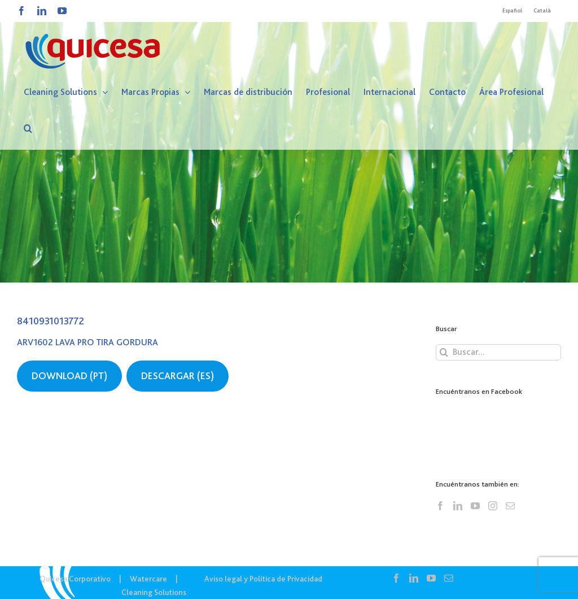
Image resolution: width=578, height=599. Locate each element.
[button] (28, 128)
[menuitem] (512, 11)
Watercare (148, 578)
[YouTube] (475, 505)
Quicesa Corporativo (75, 578)
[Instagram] (492, 505)
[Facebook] (440, 505)
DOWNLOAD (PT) (69, 375)
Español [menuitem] (512, 10)
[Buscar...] (498, 352)
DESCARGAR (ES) (177, 375)
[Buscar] (444, 352)
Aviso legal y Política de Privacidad (263, 578)
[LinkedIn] (457, 505)
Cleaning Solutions (153, 592)
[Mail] (510, 505)
